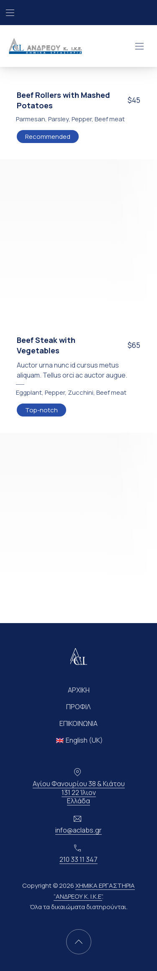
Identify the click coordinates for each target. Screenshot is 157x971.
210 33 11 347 (78, 859)
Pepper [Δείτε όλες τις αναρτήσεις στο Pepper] (82, 119)
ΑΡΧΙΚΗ (79, 690)
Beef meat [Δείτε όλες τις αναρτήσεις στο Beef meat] (110, 119)
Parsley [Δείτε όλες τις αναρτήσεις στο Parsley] (58, 119)
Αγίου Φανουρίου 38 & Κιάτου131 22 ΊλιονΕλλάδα (79, 792)
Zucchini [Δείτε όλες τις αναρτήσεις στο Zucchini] (80, 392)
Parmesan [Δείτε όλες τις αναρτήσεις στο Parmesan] (30, 119)
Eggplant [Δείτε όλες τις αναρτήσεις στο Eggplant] (29, 392)
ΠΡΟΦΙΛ (78, 706)
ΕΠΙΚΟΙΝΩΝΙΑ (78, 723)
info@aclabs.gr (78, 830)
